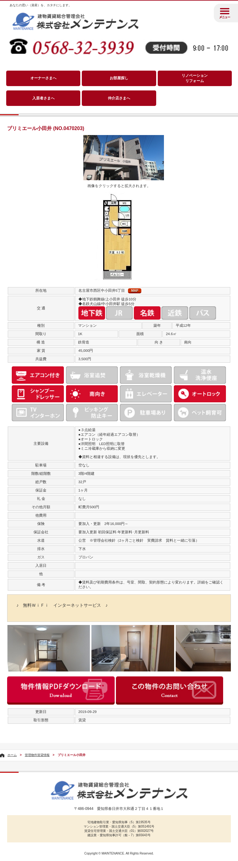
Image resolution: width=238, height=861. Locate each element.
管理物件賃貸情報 (37, 755)
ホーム (12, 755)
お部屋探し (119, 78)
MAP (134, 290)
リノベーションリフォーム (195, 78)
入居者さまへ (43, 98)
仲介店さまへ (119, 98)
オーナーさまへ (43, 78)
